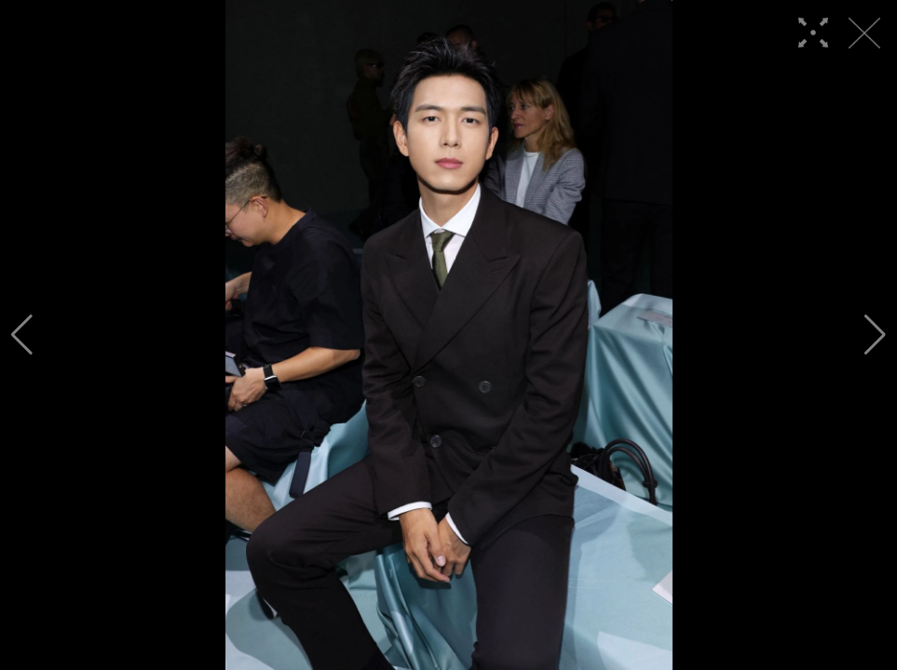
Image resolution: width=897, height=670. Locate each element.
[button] (21, 335)
